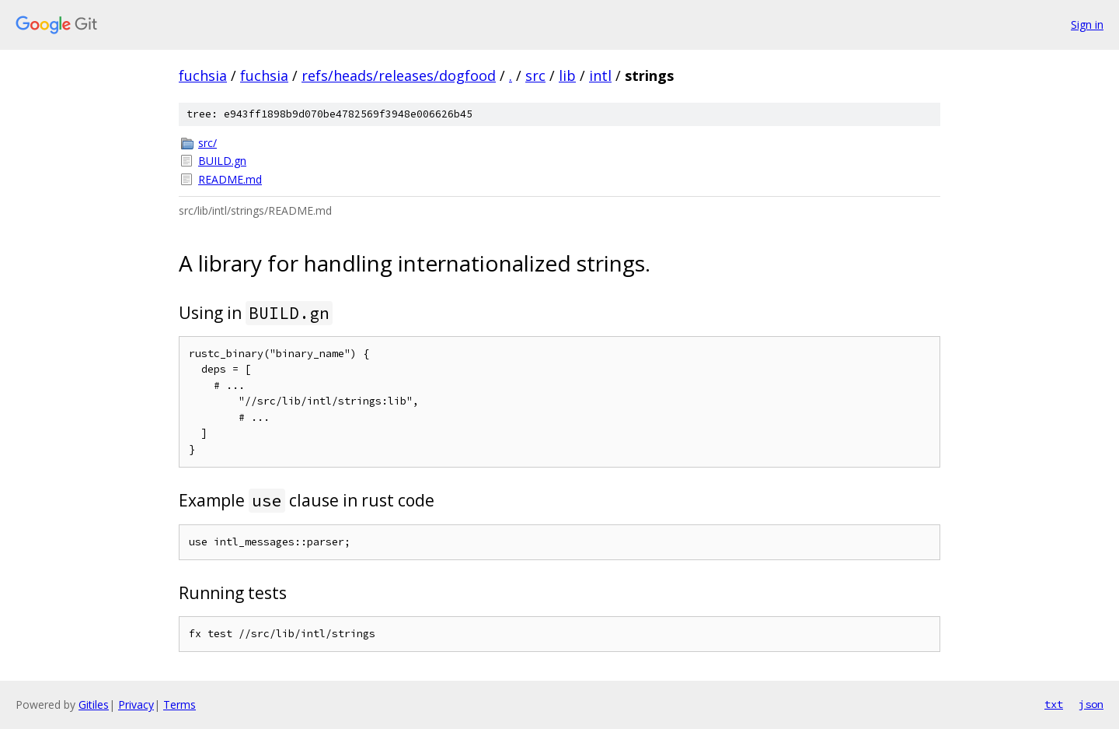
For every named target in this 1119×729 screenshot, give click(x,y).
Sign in (1087, 24)
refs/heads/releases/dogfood (399, 75)
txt (1053, 704)
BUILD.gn (222, 160)
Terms (179, 704)
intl (600, 75)
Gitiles (93, 704)
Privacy (136, 704)
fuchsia (203, 75)
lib (567, 75)
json (1091, 704)
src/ (207, 142)
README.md (230, 179)
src (535, 75)
